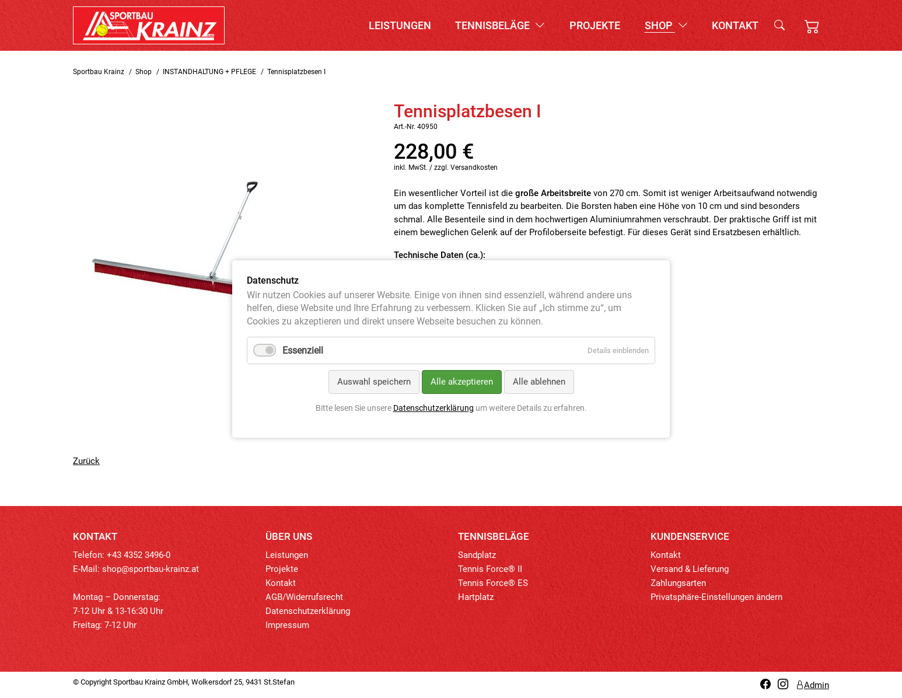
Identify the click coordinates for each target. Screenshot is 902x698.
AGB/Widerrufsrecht (304, 597)
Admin (812, 685)
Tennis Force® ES (493, 583)
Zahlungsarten (678, 583)
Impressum (287, 625)
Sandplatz (477, 555)
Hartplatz (476, 597)
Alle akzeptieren (462, 381)
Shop (666, 25)
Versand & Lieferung (690, 569)
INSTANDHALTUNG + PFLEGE (209, 72)
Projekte (594, 25)
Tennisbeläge (500, 25)
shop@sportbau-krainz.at (150, 569)
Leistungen (400, 25)
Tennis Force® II (490, 569)
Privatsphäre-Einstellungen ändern (716, 597)
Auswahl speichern (374, 381)
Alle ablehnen (539, 381)
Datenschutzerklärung (307, 611)
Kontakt (735, 25)
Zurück (86, 461)
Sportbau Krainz (98, 72)
